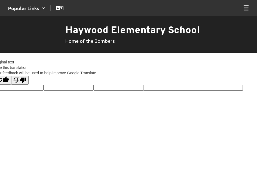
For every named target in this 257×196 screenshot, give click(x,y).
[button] (27, 8)
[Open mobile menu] (246, 8)
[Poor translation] (20, 80)
